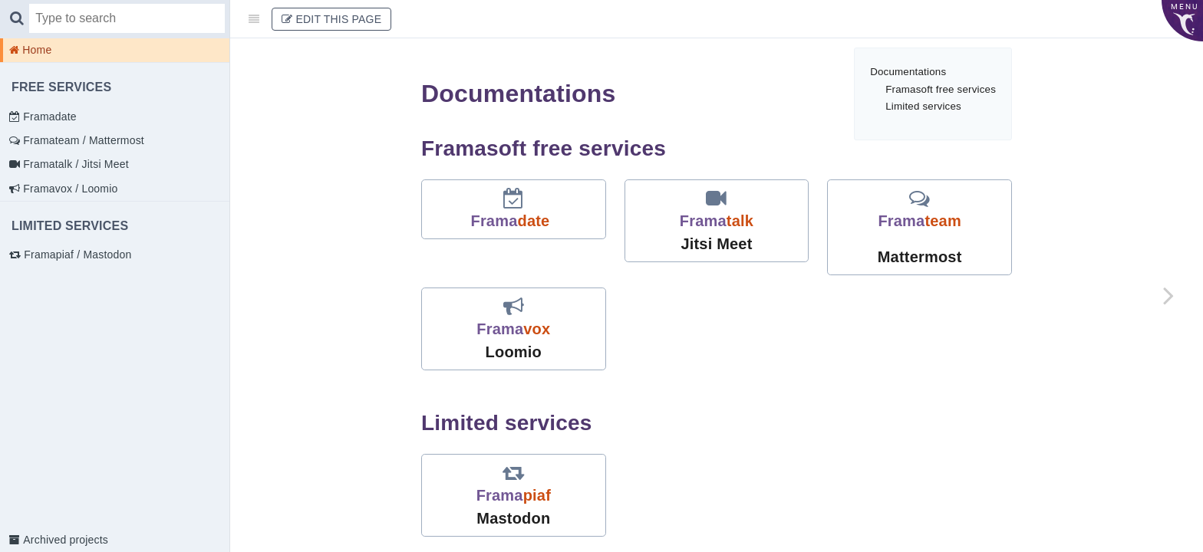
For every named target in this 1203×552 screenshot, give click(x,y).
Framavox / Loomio (68, 188)
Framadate (48, 116)
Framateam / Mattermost (82, 140)
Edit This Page (331, 19)
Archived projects (64, 540)
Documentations (908, 71)
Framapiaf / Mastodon (76, 254)
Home (35, 50)
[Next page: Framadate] (1168, 295)
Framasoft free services (940, 89)
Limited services (923, 106)
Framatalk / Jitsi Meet (74, 164)
